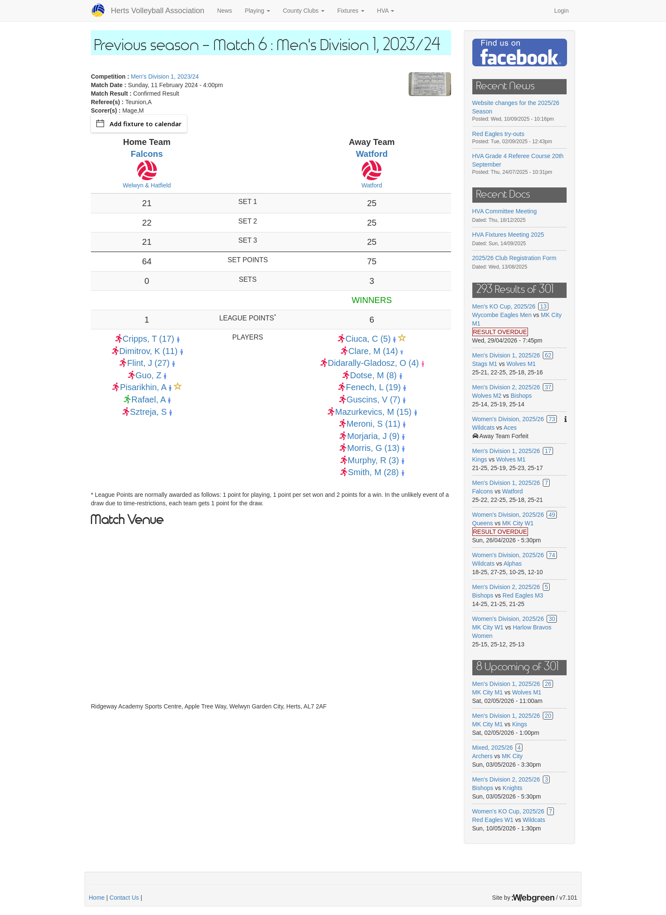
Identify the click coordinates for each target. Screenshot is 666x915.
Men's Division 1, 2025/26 (506, 355)
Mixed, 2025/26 (492, 747)
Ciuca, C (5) (368, 338)
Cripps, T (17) (149, 338)
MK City (512, 756)
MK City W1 (517, 523)
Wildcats (483, 427)
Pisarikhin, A (143, 387)
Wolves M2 (487, 395)
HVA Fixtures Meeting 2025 (508, 234)
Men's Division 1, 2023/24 (165, 76)
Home (96, 897)
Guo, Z (148, 375)
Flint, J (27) (148, 363)
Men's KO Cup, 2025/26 (504, 306)
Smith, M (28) (373, 472)
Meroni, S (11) (374, 423)
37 (548, 387)
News (224, 10)
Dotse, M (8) (373, 375)
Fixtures (350, 10)
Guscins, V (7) (374, 399)
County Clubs (304, 10)
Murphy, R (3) (373, 460)
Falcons (147, 154)
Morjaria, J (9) (373, 436)
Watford (372, 154)
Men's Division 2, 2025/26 (506, 387)
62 (548, 355)
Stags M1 (484, 363)
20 (548, 715)
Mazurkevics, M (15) (373, 411)
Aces (509, 427)
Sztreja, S (148, 411)
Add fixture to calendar (138, 123)
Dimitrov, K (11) (148, 351)
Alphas (512, 563)
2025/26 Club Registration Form (514, 258)
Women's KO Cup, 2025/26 (508, 811)
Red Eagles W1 (493, 819)
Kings (479, 459)
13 (543, 306)
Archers (482, 756)
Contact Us (124, 897)
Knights (512, 788)
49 (551, 514)
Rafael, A (148, 399)
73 (551, 419)
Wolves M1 (521, 363)
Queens (482, 523)
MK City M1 (487, 692)
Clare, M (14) (373, 351)
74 (551, 555)
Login (561, 10)
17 (548, 451)
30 (551, 618)
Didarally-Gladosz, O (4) (373, 363)
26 (548, 683)
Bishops (521, 395)
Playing (257, 10)
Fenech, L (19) (373, 387)
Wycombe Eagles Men (502, 315)
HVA (386, 10)
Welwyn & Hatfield (147, 185)
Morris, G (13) (373, 448)
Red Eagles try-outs (498, 133)
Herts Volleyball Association (157, 10)
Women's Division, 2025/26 (508, 419)
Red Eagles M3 (522, 595)
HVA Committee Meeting (504, 211)
